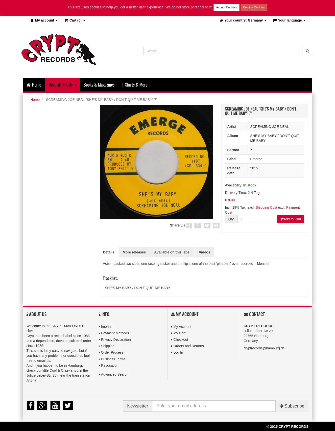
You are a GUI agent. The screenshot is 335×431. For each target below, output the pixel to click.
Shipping (108, 346)
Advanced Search (114, 374)
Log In (178, 352)
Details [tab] (108, 252)
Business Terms (113, 359)
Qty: (231, 219)
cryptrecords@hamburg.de (264, 348)
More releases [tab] (134, 252)
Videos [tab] (204, 252)
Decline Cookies (254, 7)
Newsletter (137, 406)
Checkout (180, 339)
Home (34, 84)
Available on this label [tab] (172, 252)
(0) (74, 20)
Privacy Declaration (116, 339)
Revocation (109, 365)
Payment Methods (115, 333)
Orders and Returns (188, 346)
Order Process (112, 352)
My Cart (179, 333)
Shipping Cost (266, 207)
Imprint (106, 327)
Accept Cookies (226, 7)
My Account (182, 327)
